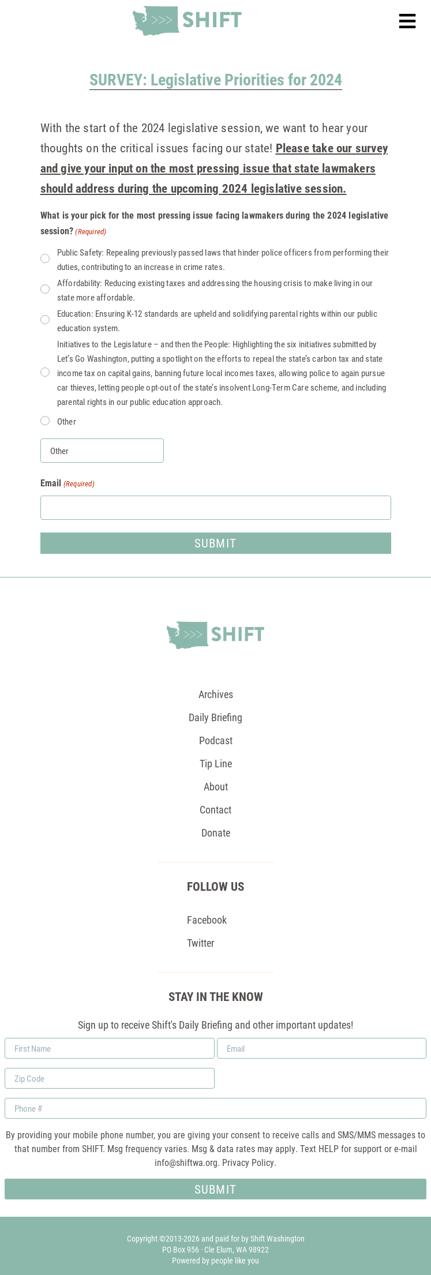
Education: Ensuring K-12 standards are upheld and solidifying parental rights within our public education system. (217, 320)
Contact (215, 809)
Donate (215, 832)
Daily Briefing (215, 717)
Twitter (200, 943)
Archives (215, 694)
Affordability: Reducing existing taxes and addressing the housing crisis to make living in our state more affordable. (215, 290)
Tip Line (216, 763)
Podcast (216, 740)
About (216, 786)
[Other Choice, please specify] (102, 450)
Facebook (207, 920)
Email (67, 483)
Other (66, 421)
